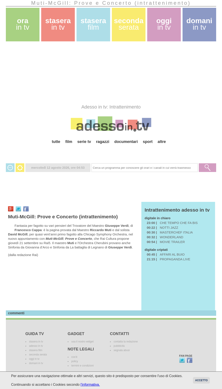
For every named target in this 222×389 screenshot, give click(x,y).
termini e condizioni (82, 365)
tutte (56, 141)
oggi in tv (34, 358)
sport (148, 141)
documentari (126, 141)
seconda (128, 24)
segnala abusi (122, 350)
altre (162, 141)
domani (199, 24)
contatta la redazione (126, 341)
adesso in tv (36, 345)
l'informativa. (90, 384)
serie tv (84, 141)
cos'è (74, 356)
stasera (58, 24)
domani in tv (36, 363)
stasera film (35, 350)
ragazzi (102, 141)
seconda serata (38, 354)
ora (22, 24)
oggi (164, 24)
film (68, 141)
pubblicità (119, 345)
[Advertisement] (111, 73)
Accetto (201, 380)
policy (74, 361)
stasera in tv (36, 341)
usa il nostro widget (82, 341)
